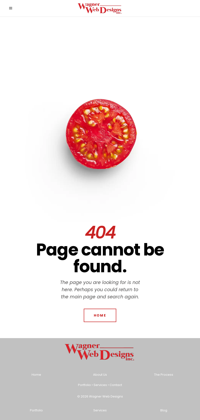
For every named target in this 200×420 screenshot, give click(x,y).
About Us (100, 374)
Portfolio (84, 385)
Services (100, 385)
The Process (163, 374)
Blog (163, 410)
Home (36, 374)
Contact (116, 385)
